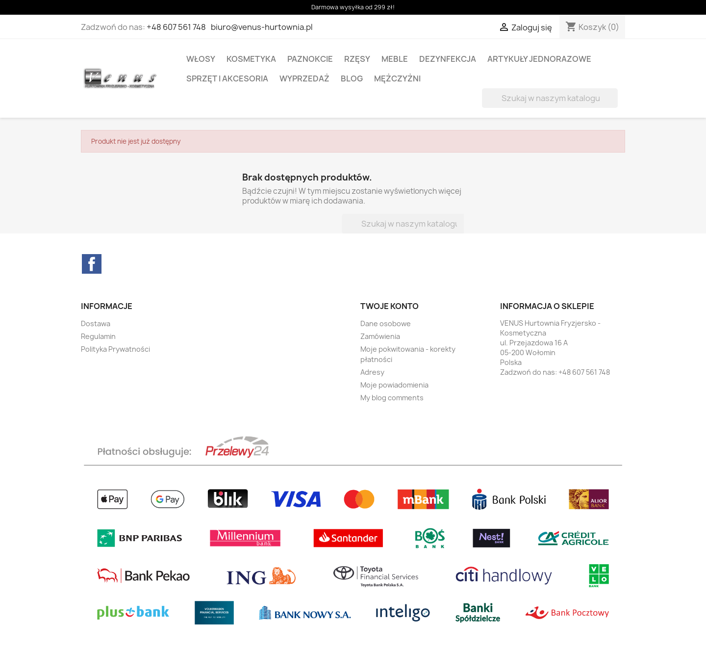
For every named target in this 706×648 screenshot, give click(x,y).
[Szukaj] (550, 98)
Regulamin (98, 336)
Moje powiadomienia (394, 384)
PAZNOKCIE (310, 58)
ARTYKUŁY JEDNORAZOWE (539, 58)
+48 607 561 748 (176, 27)
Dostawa (95, 323)
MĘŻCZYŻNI (397, 78)
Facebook (91, 264)
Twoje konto (389, 306)
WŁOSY (200, 58)
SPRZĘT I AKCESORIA (227, 78)
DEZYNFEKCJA (447, 58)
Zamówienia (380, 336)
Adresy (372, 372)
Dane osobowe (385, 323)
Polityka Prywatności (115, 349)
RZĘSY (357, 58)
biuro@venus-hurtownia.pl (262, 27)
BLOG (352, 78)
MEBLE (394, 58)
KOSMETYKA (251, 58)
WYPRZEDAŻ (304, 78)
